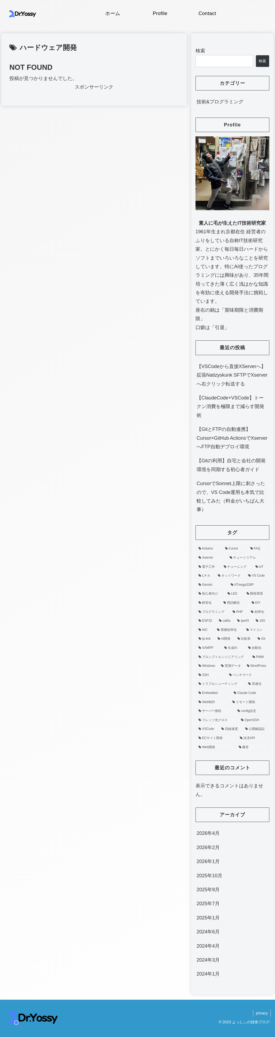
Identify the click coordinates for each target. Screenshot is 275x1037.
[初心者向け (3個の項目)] (210, 594)
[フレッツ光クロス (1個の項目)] (216, 720)
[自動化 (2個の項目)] (257, 648)
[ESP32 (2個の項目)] (205, 621)
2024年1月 (208, 974)
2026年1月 (208, 861)
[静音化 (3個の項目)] (208, 603)
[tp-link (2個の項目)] (205, 639)
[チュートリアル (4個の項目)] (248, 558)
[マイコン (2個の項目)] (256, 630)
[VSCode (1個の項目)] (207, 729)
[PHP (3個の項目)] (238, 612)
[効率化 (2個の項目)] (258, 612)
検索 (200, 50)
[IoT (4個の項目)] (261, 567)
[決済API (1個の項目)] (253, 738)
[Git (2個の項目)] (262, 639)
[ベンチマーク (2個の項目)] (248, 675)
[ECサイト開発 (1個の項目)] (216, 738)
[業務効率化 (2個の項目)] (229, 630)
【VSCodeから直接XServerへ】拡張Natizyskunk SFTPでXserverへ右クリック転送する (232, 375)
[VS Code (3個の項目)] (257, 576)
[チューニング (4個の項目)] (236, 567)
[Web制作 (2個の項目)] (212, 702)
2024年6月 (208, 931)
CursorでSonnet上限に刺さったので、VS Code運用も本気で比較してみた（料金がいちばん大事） (231, 496)
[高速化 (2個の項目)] (257, 684)
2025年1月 (208, 917)
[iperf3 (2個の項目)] (243, 621)
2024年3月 (208, 960)
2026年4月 (208, 833)
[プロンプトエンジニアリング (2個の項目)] (222, 657)
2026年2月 (208, 847)
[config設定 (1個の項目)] (252, 711)
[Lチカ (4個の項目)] (205, 576)
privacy (262, 1013)
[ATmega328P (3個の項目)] (248, 585)
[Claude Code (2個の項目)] (250, 693)
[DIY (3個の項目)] (259, 603)
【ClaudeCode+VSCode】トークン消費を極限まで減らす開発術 (230, 406)
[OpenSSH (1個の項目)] (253, 720)
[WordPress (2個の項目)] (256, 666)
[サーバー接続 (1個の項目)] (215, 711)
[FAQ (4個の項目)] (258, 549)
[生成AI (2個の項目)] (233, 648)
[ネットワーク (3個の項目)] (230, 576)
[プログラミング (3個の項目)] (212, 612)
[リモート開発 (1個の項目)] (249, 702)
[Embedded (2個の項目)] (213, 693)
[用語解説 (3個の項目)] (234, 603)
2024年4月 (208, 946)
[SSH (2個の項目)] (211, 675)
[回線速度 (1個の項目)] (230, 729)
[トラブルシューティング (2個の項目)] (220, 684)
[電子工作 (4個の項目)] (208, 567)
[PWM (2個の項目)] (259, 657)
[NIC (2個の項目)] (205, 630)
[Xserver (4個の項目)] (211, 558)
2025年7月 (208, 903)
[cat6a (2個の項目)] (225, 621)
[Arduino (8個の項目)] (209, 549)
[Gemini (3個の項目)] (211, 585)
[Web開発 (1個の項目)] (215, 747)
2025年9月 (208, 889)
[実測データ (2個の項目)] (231, 666)
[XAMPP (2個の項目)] (208, 648)
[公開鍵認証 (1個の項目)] (256, 729)
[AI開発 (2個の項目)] (224, 639)
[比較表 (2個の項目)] (244, 639)
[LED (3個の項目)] (234, 594)
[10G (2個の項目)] (261, 621)
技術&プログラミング (220, 101)
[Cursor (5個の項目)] (235, 549)
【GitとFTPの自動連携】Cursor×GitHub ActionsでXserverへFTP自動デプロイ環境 (232, 438)
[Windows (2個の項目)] (207, 666)
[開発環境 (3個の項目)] (256, 594)
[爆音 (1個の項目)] (252, 747)
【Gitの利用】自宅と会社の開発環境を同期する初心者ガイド (231, 465)
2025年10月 (209, 875)
